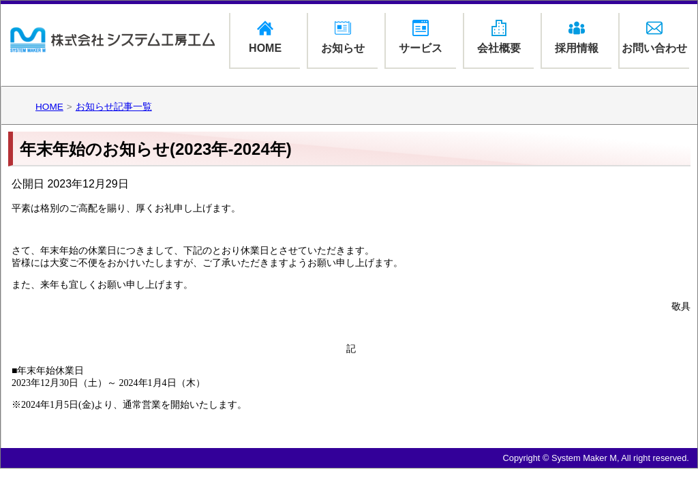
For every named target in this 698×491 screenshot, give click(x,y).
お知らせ (343, 37)
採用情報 (576, 37)
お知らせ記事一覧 (114, 107)
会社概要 (499, 37)
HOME (265, 37)
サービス (420, 37)
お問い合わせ (654, 37)
